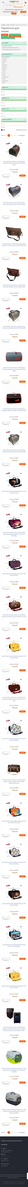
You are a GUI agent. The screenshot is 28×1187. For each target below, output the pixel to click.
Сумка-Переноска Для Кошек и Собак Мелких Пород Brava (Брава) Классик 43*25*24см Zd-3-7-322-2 (14, 699)
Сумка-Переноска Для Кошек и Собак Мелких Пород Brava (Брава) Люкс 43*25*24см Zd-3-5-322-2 (14, 616)
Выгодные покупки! (8, 38)
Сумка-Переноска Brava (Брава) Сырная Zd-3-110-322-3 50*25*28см (14, 986)
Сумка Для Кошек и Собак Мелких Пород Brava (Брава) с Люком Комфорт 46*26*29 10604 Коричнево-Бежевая (14, 781)
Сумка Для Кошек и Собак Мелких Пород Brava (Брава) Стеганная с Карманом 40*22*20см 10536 (14, 244)
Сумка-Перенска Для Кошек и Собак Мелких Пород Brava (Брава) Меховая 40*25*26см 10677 (14, 327)
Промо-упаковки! (15, 36)
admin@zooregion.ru (6, 1156)
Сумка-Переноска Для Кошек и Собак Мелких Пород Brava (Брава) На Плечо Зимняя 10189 (14, 285)
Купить (22, 175)
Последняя (20, 135)
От (14, 92)
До (14, 95)
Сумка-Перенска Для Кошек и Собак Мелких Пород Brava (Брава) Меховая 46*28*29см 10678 (14, 450)
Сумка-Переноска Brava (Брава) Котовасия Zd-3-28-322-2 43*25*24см (14, 739)
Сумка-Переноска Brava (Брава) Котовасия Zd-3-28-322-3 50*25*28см (14, 863)
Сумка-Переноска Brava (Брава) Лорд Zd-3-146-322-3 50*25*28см (14, 904)
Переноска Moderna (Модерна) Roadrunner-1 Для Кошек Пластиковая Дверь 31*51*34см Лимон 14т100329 (14, 1070)
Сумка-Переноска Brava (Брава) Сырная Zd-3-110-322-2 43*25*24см (14, 657)
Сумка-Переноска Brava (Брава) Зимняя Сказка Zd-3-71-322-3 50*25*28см (14, 945)
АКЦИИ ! (4, 35)
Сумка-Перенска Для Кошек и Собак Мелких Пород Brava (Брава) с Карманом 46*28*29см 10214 (14, 409)
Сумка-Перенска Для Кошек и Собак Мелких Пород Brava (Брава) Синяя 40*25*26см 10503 (14, 203)
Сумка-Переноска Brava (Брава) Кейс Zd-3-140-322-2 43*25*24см (14, 574)
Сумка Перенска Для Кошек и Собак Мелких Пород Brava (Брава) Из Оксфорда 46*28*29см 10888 (14, 369)
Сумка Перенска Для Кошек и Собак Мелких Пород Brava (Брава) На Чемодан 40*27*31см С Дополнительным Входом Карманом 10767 (14, 1028)
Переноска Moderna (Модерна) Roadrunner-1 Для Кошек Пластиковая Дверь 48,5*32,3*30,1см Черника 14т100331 (14, 1111)
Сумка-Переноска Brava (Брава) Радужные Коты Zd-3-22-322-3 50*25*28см (14, 821)
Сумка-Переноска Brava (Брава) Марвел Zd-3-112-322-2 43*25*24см (14, 492)
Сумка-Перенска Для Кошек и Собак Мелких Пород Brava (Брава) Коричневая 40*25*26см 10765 (14, 163)
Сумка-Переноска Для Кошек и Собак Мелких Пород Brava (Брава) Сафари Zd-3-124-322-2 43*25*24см (14, 534)
